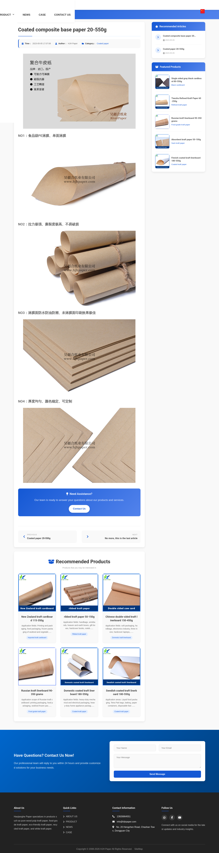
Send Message (157, 774)
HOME (80, 4)
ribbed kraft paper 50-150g (79, 616)
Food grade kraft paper (37, 711)
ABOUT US (102, 5)
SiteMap (138, 849)
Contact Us (79, 508)
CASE (163, 5)
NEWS (147, 5)
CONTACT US (183, 5)
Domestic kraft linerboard (121, 638)
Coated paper (50, 15)
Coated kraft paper (79, 711)
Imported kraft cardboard (37, 638)
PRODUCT (127, 5)
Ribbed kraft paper (79, 634)
